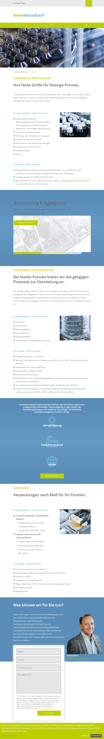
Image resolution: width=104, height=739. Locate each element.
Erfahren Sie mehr (26, 222)
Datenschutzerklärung (46, 708)
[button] (17, 231)
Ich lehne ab (85, 736)
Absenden (49, 713)
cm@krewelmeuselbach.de (78, 659)
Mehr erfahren (52, 476)
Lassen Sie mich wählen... (10, 736)
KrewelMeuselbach (29, 16)
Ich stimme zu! (96, 736)
